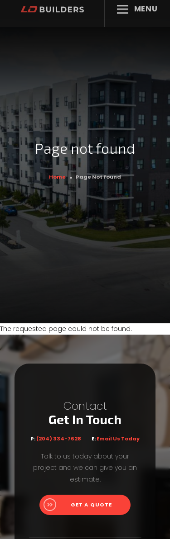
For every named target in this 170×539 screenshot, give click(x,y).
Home (57, 176)
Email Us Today (118, 438)
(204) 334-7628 (58, 438)
